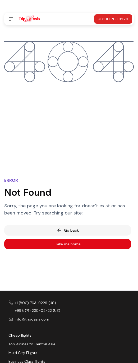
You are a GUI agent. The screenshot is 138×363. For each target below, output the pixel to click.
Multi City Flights (22, 352)
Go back (68, 230)
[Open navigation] (11, 19)
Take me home (68, 244)
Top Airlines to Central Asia (31, 344)
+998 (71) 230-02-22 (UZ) (37, 310)
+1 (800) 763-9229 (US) (35, 302)
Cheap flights (19, 335)
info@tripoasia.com (32, 319)
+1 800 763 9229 (113, 19)
